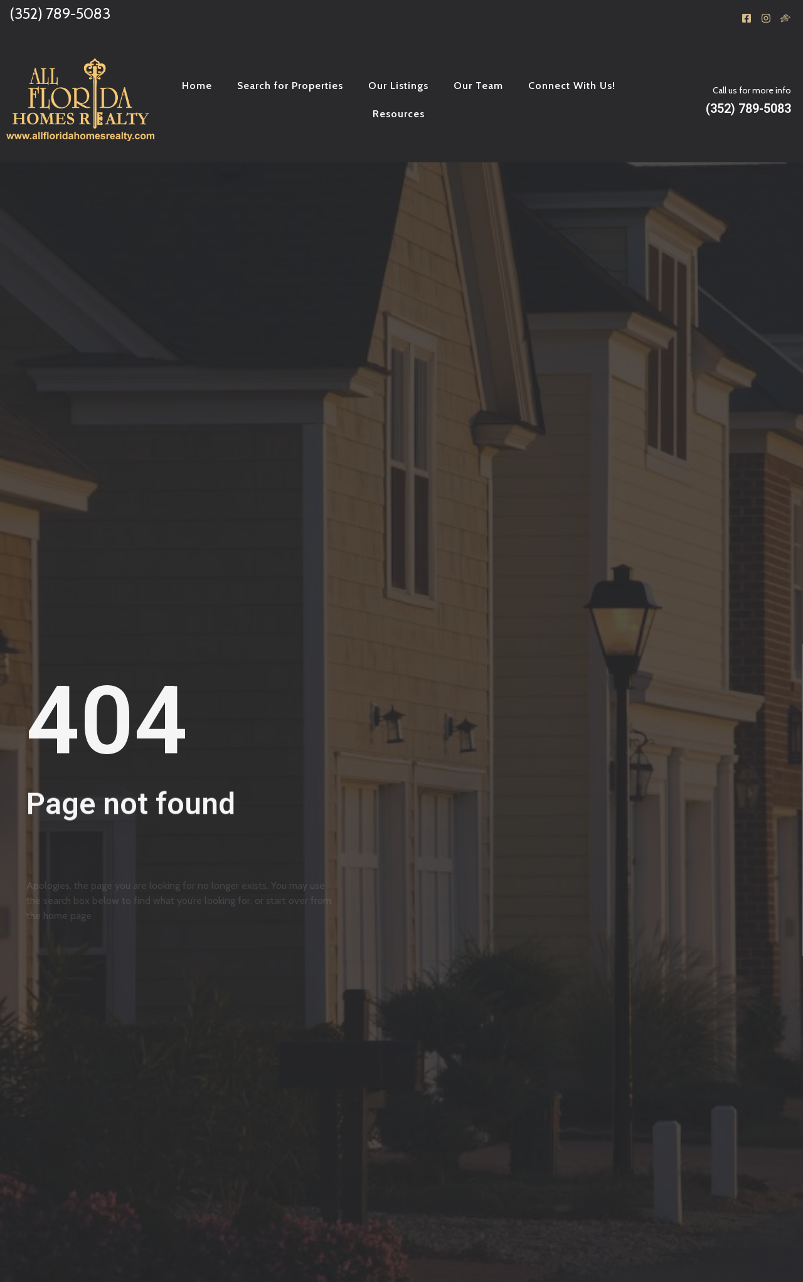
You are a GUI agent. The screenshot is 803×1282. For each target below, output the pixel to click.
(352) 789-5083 (59, 13)
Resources (399, 114)
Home (197, 86)
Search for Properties (290, 86)
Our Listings (398, 86)
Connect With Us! (571, 86)
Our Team (478, 86)
